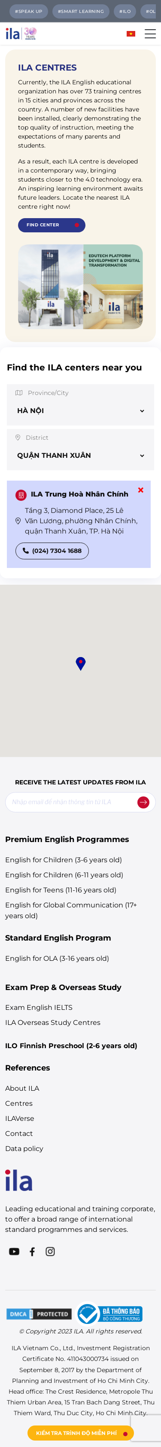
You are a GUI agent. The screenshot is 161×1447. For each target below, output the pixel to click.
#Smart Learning (81, 11)
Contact (19, 1133)
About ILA (22, 1088)
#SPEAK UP (29, 11)
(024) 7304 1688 (52, 551)
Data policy (24, 1149)
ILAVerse (19, 1118)
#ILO (125, 11)
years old (106, 875)
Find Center (43, 225)
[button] (81, 664)
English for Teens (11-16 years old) (60, 890)
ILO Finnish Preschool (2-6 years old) (71, 1046)
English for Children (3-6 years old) (63, 860)
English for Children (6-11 (48, 875)
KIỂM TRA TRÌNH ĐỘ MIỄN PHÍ (76, 1433)
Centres (19, 1103)
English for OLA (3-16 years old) (57, 958)
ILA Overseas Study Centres (52, 1022)
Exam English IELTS (39, 1007)
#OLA (152, 11)
